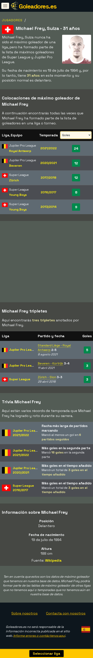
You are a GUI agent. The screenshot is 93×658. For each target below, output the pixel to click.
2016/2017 (48, 192)
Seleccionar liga (46, 653)
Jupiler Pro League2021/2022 (27, 433)
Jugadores (12, 20)
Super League (19, 379)
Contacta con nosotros (65, 613)
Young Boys (18, 195)
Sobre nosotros (24, 613)
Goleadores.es (38, 6)
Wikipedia (53, 560)
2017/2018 (48, 178)
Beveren (15, 166)
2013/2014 (49, 207)
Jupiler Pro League (23, 350)
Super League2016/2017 (23, 488)
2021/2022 (48, 148)
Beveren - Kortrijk (50, 363)
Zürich (14, 180)
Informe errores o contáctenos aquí (39, 636)
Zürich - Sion (47, 377)
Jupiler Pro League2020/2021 (27, 470)
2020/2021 (48, 163)
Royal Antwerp (20, 151)
